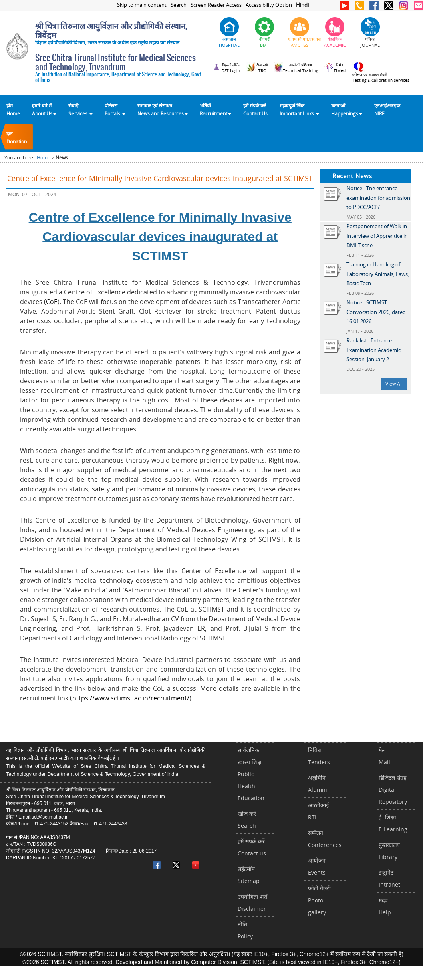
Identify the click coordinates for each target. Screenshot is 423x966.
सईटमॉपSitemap (249, 875)
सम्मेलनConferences (325, 839)
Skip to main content (142, 5)
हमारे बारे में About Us (44, 109)
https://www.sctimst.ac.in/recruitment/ (130, 698)
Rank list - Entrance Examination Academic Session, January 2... (373, 350)
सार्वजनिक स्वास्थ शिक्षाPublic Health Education (251, 774)
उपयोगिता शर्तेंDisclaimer (252, 902)
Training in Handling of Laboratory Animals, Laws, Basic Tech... (377, 274)
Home (43, 157)
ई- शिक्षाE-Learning (393, 823)
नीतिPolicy (245, 930)
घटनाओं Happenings (346, 109)
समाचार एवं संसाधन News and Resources (162, 109)
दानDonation (16, 137)
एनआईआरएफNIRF (387, 109)
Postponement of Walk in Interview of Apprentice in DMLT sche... (377, 236)
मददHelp (385, 906)
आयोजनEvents (317, 866)
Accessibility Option (269, 5)
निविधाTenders (319, 756)
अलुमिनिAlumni (317, 783)
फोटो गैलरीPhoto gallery (319, 900)
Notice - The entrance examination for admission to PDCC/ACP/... (378, 198)
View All (394, 383)
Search (179, 5)
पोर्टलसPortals (115, 109)
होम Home (13, 109)
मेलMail (384, 756)
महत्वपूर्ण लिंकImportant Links (299, 109)
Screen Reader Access (216, 5)
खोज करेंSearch (247, 819)
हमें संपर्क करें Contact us (252, 847)
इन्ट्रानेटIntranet (389, 878)
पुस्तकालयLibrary (389, 851)
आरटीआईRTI (318, 811)
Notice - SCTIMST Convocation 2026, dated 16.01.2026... (376, 312)
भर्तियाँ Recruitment (215, 109)
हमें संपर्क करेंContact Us (255, 109)
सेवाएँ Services (80, 109)
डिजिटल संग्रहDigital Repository (393, 789)
